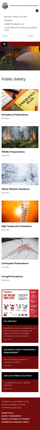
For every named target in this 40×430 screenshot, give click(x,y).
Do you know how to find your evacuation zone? (20, 29)
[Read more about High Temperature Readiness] (20, 215)
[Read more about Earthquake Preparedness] (20, 253)
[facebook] (37, 11)
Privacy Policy (8, 413)
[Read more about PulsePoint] (20, 316)
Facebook (8, 20)
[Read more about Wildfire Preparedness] (20, 141)
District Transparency (11, 416)
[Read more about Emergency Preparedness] (20, 104)
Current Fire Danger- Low (14, 24)
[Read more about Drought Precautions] (20, 278)
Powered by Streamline (12, 422)
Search (31, 36)
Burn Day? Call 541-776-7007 (15, 17)
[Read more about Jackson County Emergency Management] (20, 357)
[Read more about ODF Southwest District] (20, 382)
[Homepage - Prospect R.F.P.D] (20, 5)
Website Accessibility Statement (16, 419)
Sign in (26, 422)
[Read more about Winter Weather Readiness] (20, 178)
